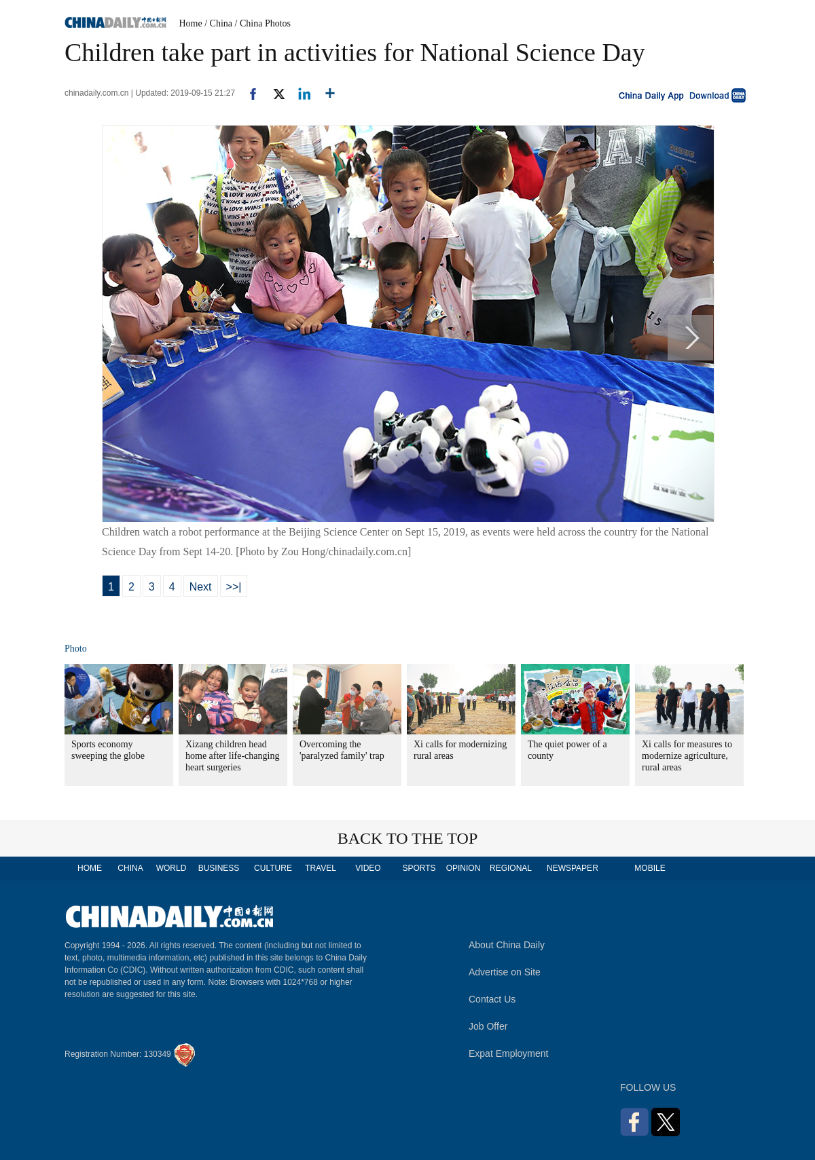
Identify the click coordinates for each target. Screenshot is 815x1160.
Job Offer (488, 1026)
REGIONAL (511, 868)
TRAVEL (320, 868)
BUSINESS (219, 868)
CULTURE (273, 868)
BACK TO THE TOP (408, 838)
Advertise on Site (505, 972)
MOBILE (649, 868)
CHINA (130, 868)
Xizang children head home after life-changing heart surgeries (232, 755)
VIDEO (367, 868)
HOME (89, 868)
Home (190, 23)
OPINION (463, 868)
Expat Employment (509, 1053)
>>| (234, 587)
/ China (218, 23)
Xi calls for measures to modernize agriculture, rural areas (687, 755)
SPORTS (418, 868)
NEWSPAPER (572, 868)
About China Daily (507, 944)
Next (200, 587)
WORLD (171, 868)
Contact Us (492, 999)
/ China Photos (263, 23)
